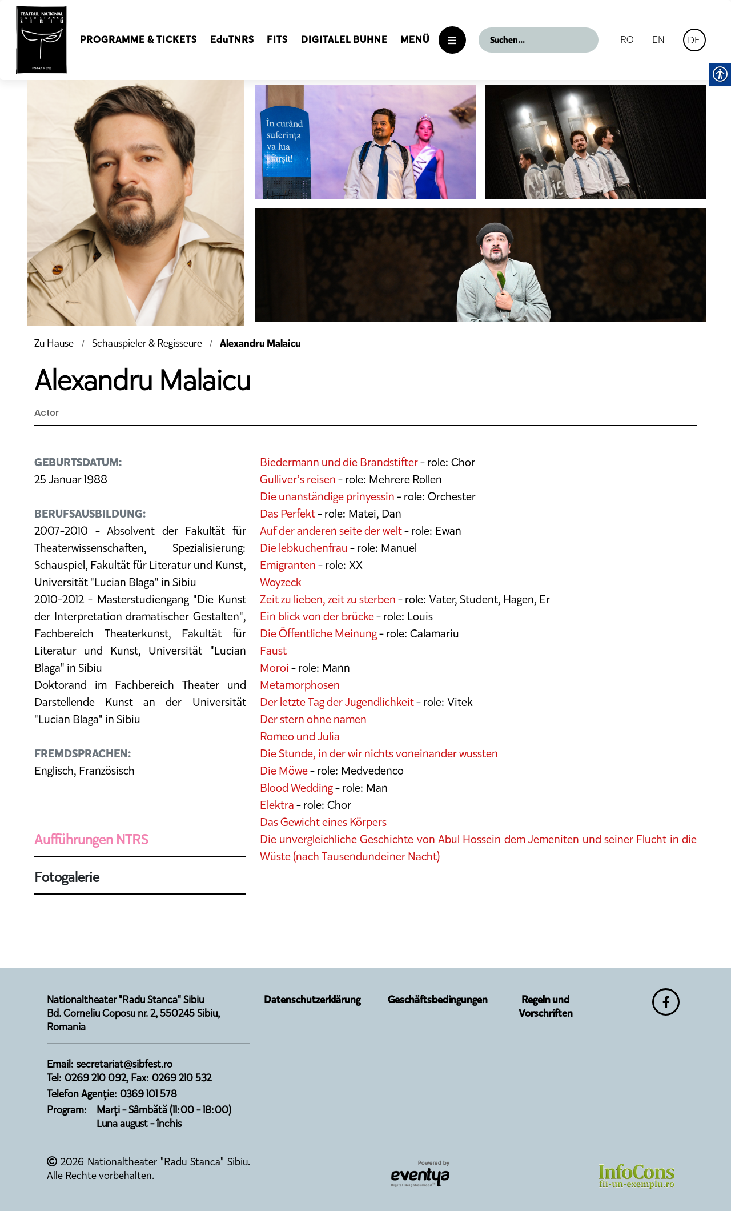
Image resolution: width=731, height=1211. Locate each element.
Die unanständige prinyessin (327, 496)
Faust (273, 650)
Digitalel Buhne (344, 39)
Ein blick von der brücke (317, 616)
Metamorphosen (300, 684)
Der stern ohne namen (313, 719)
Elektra (277, 804)
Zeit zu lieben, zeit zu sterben (328, 599)
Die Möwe (284, 770)
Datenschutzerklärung (312, 1000)
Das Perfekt (287, 513)
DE (694, 40)
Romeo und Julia (300, 736)
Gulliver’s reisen (298, 479)
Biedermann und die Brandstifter (339, 462)
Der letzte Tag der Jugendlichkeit (337, 702)
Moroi (274, 667)
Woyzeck (281, 582)
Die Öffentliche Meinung (318, 633)
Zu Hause (55, 343)
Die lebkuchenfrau (304, 547)
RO (627, 39)
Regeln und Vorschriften (546, 1006)
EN (658, 39)
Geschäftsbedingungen (438, 1000)
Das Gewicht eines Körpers (323, 822)
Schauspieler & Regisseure (147, 343)
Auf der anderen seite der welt (331, 530)
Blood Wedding (296, 787)
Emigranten (288, 565)
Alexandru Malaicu (260, 343)
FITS (277, 39)
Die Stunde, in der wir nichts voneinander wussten (379, 753)
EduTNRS (232, 39)
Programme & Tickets (138, 39)
